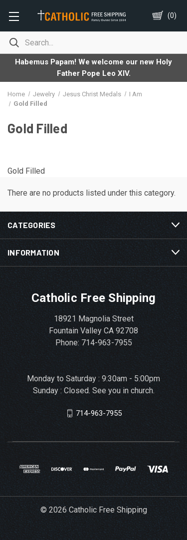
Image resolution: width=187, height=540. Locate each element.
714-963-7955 (99, 412)
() (172, 15)
